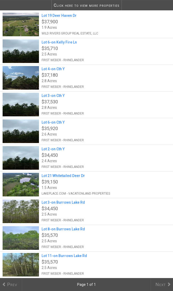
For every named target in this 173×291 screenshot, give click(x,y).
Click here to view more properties (86, 5)
